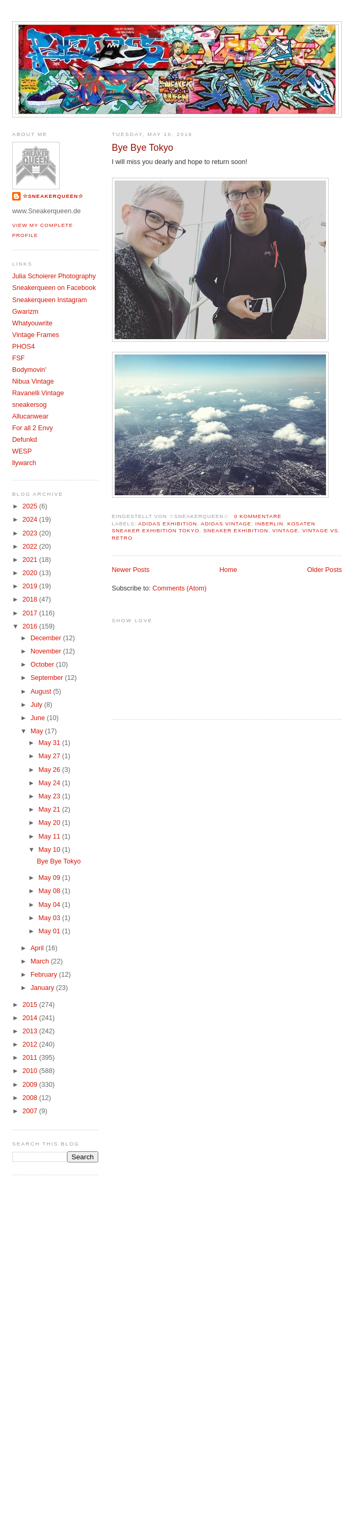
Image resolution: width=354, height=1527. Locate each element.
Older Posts (324, 570)
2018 (31, 599)
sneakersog (29, 404)
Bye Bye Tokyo (142, 147)
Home (228, 570)
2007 (31, 1111)
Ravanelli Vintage (38, 393)
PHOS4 (23, 346)
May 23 (50, 796)
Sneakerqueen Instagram (49, 300)
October (43, 664)
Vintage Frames (35, 335)
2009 (31, 1084)
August (42, 691)
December (47, 638)
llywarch (24, 463)
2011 (31, 1057)
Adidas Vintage (226, 523)
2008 (31, 1098)
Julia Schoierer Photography (54, 276)
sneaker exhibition (235, 530)
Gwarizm (25, 311)
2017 (31, 613)
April (38, 948)
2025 (31, 506)
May (38, 731)
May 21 (50, 809)
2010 (31, 1071)
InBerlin (269, 523)
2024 (31, 519)
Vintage (285, 530)
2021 (31, 559)
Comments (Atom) (180, 588)
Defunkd (24, 439)
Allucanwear (30, 416)
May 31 (50, 743)
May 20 (50, 822)
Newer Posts (131, 570)
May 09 (50, 877)
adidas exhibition (167, 523)
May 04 (50, 904)
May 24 (50, 783)
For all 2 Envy (32, 428)
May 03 (50, 918)
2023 (31, 533)
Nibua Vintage (33, 381)
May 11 (50, 836)
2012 (31, 1044)
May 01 (50, 931)
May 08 (50, 891)
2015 (31, 1004)
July (37, 704)
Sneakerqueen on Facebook (54, 288)
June (39, 718)
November (47, 651)
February (45, 974)
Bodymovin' (29, 370)
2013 (31, 1031)
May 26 (50, 770)
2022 (31, 546)
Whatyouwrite (32, 323)
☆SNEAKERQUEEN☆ (53, 196)
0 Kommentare (258, 516)
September (48, 677)
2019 (31, 586)
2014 (31, 1018)
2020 (31, 573)
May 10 (50, 849)
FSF (18, 358)
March (41, 961)
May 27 (50, 756)
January (43, 988)
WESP (22, 451)
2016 (31, 626)
